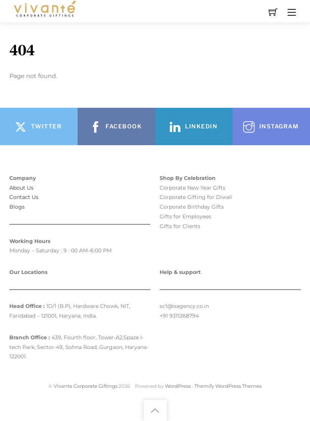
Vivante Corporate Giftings (86, 386)
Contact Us (23, 197)
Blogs (17, 206)
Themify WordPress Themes (228, 386)
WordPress (178, 386)
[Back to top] (155, 410)
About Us (21, 187)
